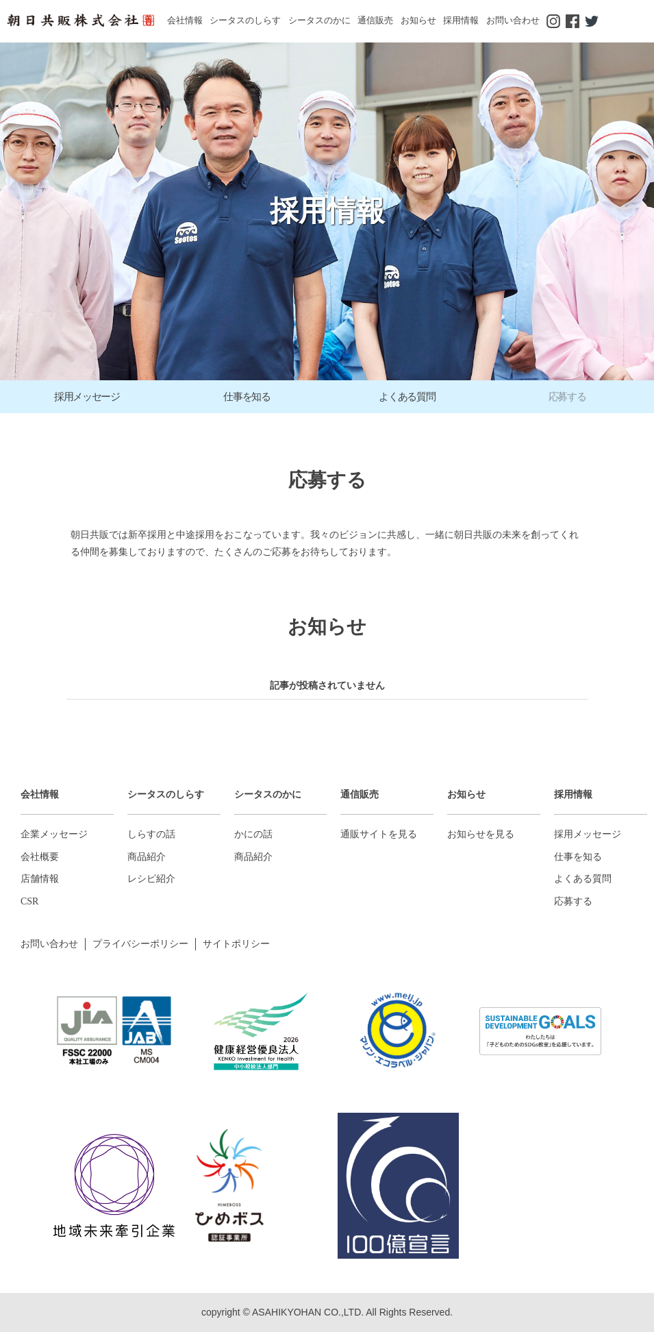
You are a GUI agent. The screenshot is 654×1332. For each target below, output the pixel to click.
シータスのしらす (245, 20)
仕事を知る (578, 857)
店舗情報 (40, 879)
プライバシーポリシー (140, 944)
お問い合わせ (513, 20)
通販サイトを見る (378, 834)
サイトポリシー (236, 944)
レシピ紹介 (151, 879)
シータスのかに (319, 20)
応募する (573, 901)
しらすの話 (151, 834)
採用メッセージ (587, 834)
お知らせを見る (480, 834)
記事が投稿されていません (327, 685)
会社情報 (185, 20)
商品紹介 (146, 857)
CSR (29, 901)
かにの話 (253, 834)
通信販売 (375, 20)
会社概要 (40, 857)
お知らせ (418, 20)
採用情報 (461, 20)
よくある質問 (583, 879)
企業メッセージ (54, 834)
